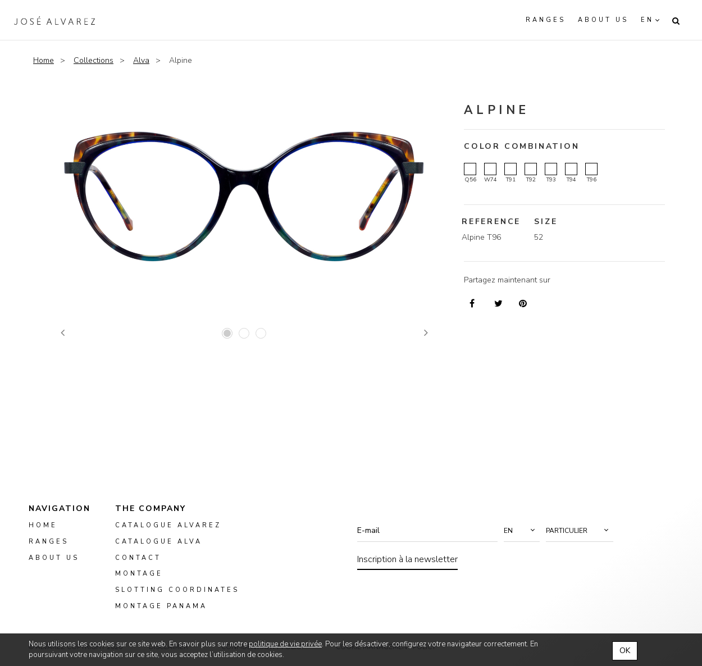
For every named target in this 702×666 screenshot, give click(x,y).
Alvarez (54, 20)
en (647, 20)
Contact (138, 557)
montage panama (161, 606)
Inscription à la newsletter (407, 559)
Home (43, 60)
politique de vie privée (285, 644)
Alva (141, 60)
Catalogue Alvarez (168, 525)
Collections (93, 60)
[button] (522, 530)
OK (624, 650)
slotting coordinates (177, 590)
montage (139, 573)
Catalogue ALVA (158, 541)
